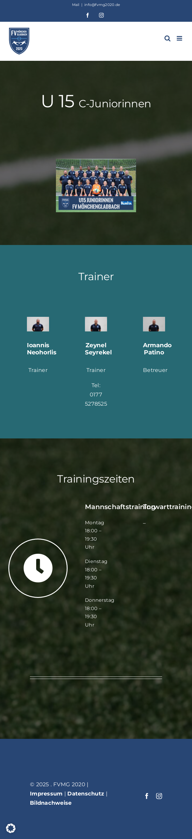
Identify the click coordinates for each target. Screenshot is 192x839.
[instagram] (159, 796)
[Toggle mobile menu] (180, 38)
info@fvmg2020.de (102, 4)
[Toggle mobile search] (167, 38)
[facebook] (147, 796)
